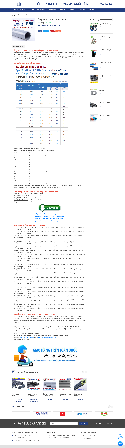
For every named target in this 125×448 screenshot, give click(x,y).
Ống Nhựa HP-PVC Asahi (79, 394)
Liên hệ (91, 10)
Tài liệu (82, 10)
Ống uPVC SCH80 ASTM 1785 (32, 394)
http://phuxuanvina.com (26, 337)
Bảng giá (72, 10)
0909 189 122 (105, 3)
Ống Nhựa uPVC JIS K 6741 (65, 394)
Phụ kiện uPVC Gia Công (105, 76)
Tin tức (62, 10)
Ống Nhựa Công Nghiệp (26, 15)
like (39, 31)
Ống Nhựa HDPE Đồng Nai (105, 102)
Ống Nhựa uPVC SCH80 (16, 394)
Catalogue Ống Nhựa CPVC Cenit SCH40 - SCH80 (49, 216)
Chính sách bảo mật (87, 438)
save (52, 31)
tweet (46, 31)
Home (13, 15)
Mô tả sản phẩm (18, 46)
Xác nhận (83, 423)
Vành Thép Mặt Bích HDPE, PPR (104, 89)
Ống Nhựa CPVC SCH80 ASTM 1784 (48, 394)
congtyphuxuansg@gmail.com (47, 337)
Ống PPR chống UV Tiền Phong (105, 63)
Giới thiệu (52, 10)
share (58, 31)
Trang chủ (41, 10)
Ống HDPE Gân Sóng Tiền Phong (106, 50)
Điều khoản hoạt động (88, 435)
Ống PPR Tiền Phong (104, 37)
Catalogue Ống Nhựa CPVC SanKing (44, 214)
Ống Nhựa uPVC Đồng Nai (105, 115)
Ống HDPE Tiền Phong (105, 24)
